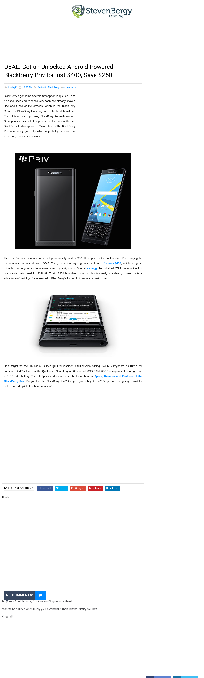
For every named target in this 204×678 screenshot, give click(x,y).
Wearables (154, 448)
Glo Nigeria (178, 434)
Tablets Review (156, 427)
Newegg (99, 268)
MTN (163, 380)
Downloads (155, 366)
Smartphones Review (160, 353)
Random (152, 359)
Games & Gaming (157, 434)
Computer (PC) (156, 386)
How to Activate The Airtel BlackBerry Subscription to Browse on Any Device (180, 214)
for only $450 (117, 263)
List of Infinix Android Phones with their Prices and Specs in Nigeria (179, 162)
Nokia (192, 400)
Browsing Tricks (170, 407)
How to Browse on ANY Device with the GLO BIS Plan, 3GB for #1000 (178, 250)
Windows (153, 393)
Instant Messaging (159, 468)
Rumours (170, 448)
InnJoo (164, 461)
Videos (182, 359)
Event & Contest (179, 386)
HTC (186, 407)
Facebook (178, 400)
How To (169, 339)
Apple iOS (164, 373)
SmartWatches (182, 461)
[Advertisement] (72, 53)
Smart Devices (170, 420)
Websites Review (181, 414)
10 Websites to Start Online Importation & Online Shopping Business (181, 178)
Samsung (167, 359)
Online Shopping (158, 414)
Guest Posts (155, 441)
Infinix (151, 461)
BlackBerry (53, 87)
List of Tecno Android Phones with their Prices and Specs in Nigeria (179, 145)
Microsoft (174, 441)
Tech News (177, 346)
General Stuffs (157, 346)
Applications (182, 373)
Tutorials (154, 339)
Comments (69, 88)
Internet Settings (177, 366)
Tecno (189, 441)
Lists (151, 373)
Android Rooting (158, 454)
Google (152, 380)
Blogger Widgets (182, 454)
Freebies (152, 420)
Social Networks (158, 400)
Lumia (187, 420)
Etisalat (175, 427)
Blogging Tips (171, 393)
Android (41, 87)
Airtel (151, 407)
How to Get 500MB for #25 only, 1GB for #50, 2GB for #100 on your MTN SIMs (180, 287)
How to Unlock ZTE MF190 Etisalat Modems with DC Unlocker (180, 303)
